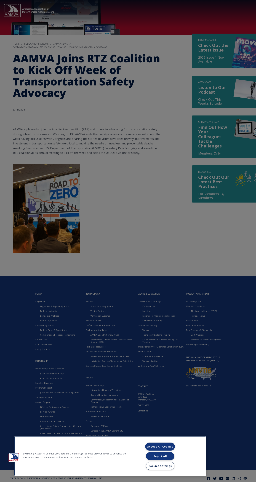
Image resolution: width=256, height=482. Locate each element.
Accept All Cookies (160, 446)
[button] (13, 457)
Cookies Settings (160, 466)
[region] (110, 456)
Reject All (160, 456)
